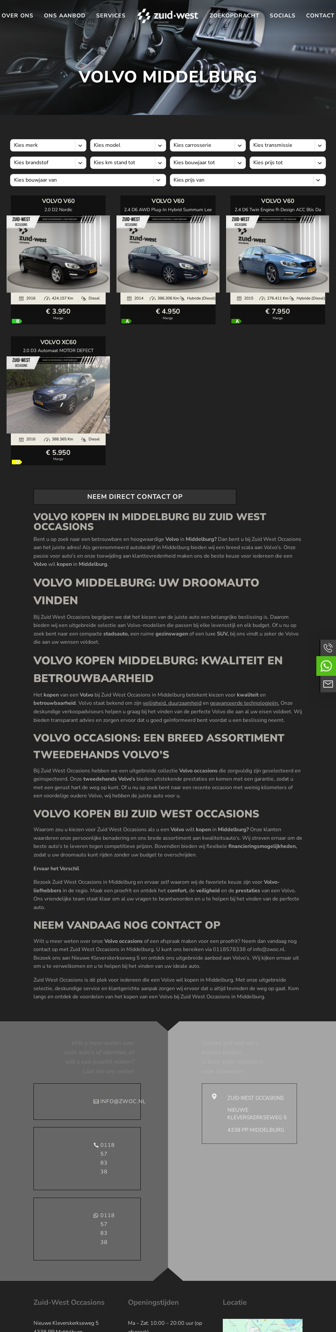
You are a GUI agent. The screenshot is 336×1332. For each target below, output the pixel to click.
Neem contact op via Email (328, 684)
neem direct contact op (135, 496)
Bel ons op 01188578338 (328, 648)
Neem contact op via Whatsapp (326, 666)
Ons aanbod (65, 15)
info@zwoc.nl (120, 1101)
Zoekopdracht (234, 15)
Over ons (17, 15)
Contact (320, 15)
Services (111, 15)
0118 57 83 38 (107, 1159)
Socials (283, 15)
